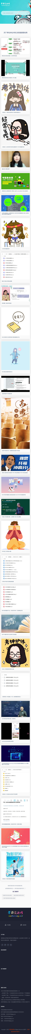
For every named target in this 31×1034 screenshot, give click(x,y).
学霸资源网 (11, 1029)
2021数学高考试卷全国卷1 (7, 895)
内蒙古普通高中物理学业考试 (19, 895)
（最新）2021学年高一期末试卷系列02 (10, 997)
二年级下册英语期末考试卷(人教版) (9, 898)
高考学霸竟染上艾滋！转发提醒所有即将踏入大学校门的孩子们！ (16, 1002)
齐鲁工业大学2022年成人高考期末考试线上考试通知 (13, 999)
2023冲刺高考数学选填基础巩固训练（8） (10, 991)
